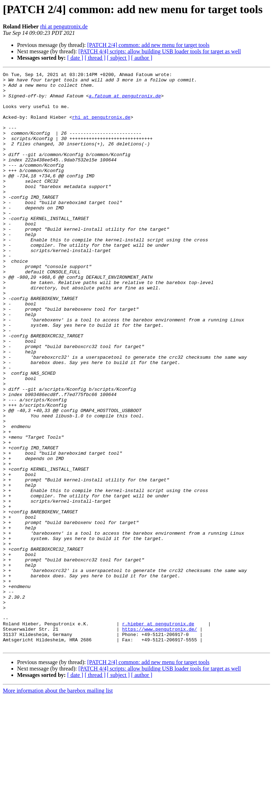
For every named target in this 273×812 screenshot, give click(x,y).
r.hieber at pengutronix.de (158, 734)
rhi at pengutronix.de (64, 26)
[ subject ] (118, 58)
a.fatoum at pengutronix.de (125, 101)
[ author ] (141, 58)
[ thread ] (95, 58)
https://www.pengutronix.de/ (159, 741)
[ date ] (75, 58)
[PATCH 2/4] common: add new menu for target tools (148, 45)
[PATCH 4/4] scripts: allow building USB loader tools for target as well (159, 51)
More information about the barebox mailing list (58, 806)
